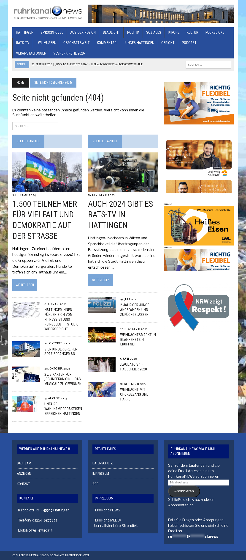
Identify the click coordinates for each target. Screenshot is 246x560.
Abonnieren (184, 491)
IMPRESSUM (100, 474)
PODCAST (189, 43)
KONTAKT (23, 484)
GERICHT (168, 43)
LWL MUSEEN (46, 43)
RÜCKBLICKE (214, 32)
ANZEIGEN (24, 474)
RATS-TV (22, 43)
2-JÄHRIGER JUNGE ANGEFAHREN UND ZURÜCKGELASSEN (134, 310)
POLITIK (133, 32)
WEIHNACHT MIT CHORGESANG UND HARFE (134, 395)
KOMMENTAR (106, 43)
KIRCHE (173, 32)
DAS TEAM (24, 463)
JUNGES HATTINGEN (139, 43)
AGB (95, 484)
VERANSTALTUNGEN (31, 53)
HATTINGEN (24, 32)
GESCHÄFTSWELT (76, 43)
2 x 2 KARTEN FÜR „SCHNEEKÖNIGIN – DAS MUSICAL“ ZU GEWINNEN (62, 379)
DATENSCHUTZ (102, 463)
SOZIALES (153, 32)
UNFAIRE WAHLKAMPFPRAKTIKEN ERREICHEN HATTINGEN (63, 409)
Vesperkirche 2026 (69, 53)
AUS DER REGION (83, 32)
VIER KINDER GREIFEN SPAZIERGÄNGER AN (60, 351)
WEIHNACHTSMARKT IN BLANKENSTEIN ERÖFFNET (138, 340)
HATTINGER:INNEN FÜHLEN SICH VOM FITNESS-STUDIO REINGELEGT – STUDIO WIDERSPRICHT (61, 319)
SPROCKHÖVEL (52, 32)
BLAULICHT (111, 32)
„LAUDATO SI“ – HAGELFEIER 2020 (133, 367)
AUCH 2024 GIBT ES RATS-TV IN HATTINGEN (120, 214)
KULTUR (192, 32)
